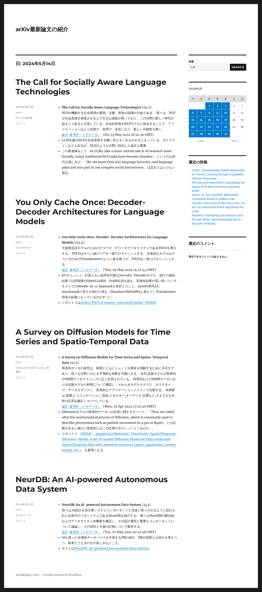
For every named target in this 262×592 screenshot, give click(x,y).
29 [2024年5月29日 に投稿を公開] (209, 134)
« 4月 (200, 141)
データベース (23, 515)
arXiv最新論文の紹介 (42, 29)
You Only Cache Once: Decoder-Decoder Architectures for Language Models (90, 211)
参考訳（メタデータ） (85, 135)
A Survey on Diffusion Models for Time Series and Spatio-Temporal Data (93, 336)
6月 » (235, 141)
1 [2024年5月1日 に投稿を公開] (209, 105)
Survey (41, 367)
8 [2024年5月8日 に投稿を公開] (209, 112)
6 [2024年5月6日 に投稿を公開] (193, 112)
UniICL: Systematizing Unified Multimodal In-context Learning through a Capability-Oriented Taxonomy (218, 174)
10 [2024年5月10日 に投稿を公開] (225, 112)
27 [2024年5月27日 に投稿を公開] (192, 134)
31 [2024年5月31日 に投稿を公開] (225, 134)
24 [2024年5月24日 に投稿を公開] (225, 127)
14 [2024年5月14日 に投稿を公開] (201, 120)
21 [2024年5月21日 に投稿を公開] (201, 127)
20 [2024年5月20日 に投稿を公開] (193, 127)
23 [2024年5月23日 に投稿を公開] (217, 127)
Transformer (23, 247)
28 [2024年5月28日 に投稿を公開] (201, 134)
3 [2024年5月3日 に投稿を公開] (225, 105)
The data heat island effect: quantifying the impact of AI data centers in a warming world (218, 187)
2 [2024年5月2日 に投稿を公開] (217, 105)
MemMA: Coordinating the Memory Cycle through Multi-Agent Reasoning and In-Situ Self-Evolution (217, 219)
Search (238, 67)
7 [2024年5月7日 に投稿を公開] (201, 112)
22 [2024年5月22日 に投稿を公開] (209, 127)
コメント (21, 123)
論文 (65, 135)
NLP (18, 117)
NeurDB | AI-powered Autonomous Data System (111, 548)
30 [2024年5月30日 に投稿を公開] (217, 134)
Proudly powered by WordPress (62, 575)
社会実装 (27, 117)
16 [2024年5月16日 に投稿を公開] (217, 120)
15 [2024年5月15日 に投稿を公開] (209, 120)
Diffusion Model (26, 367)
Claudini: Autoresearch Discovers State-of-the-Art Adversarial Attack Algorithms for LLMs (218, 207)
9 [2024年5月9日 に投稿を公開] (217, 112)
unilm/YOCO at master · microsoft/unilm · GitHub (118, 302)
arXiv (19, 112)
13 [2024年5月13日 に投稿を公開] (193, 120)
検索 (191, 61)
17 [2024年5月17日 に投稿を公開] (225, 120)
